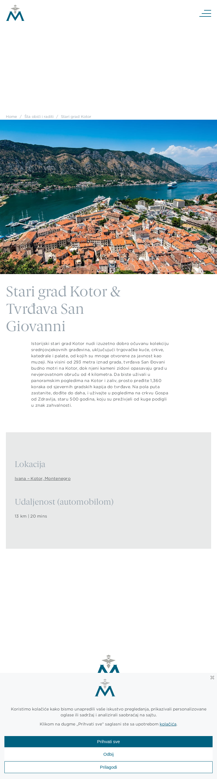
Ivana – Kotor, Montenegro (43, 478)
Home (11, 116)
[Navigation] (205, 13)
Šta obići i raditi (39, 116)
